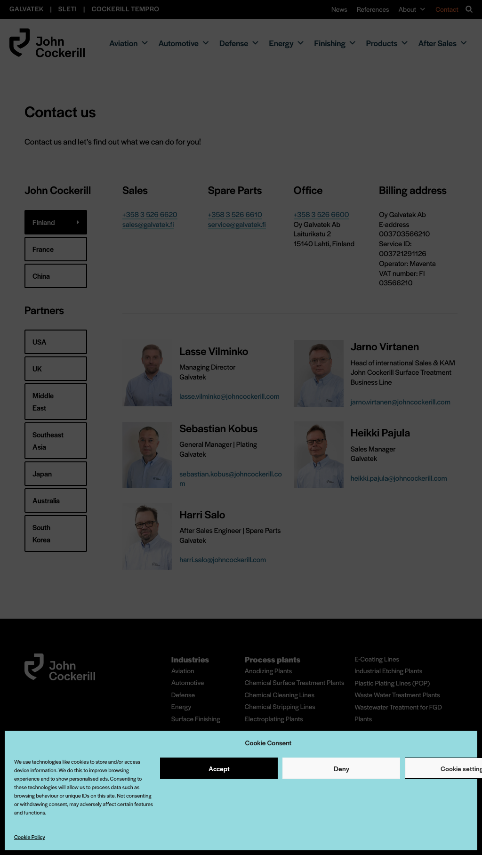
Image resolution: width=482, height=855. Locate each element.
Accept (219, 768)
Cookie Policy (29, 837)
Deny (341, 768)
